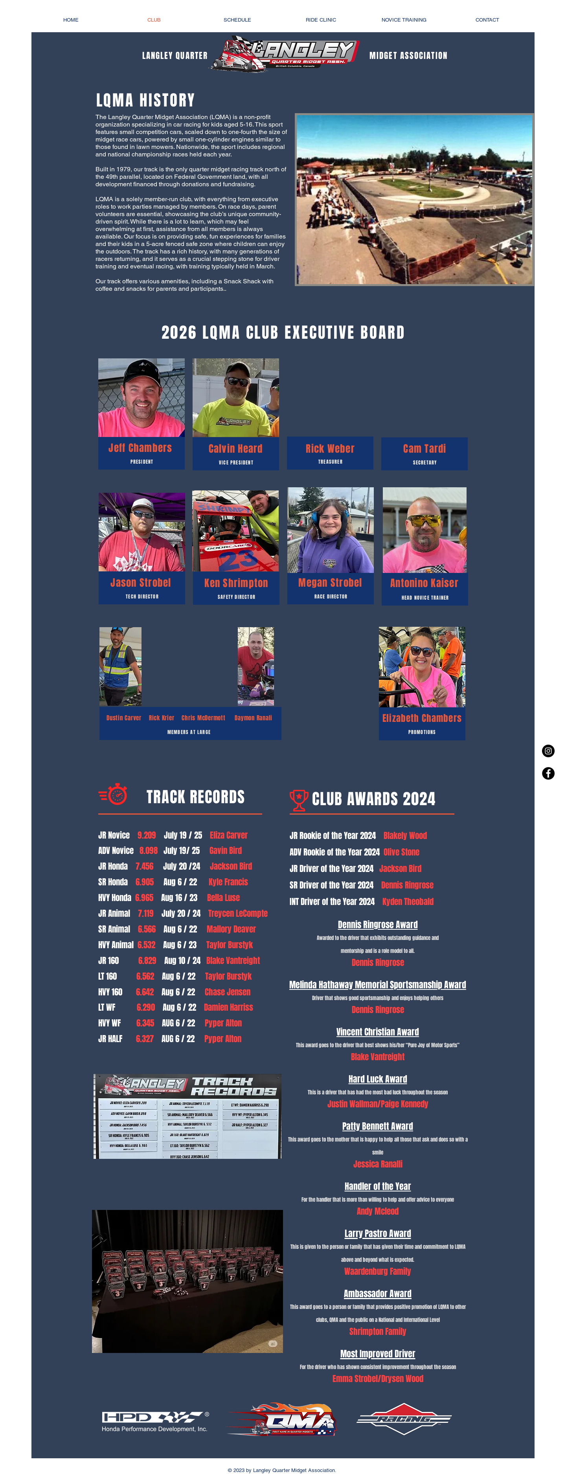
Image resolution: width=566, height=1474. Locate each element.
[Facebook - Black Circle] (548, 773)
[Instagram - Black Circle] (548, 751)
